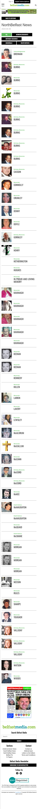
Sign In (11, 1)
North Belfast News (9, 753)
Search (19, 741)
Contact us (28, 749)
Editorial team (28, 751)
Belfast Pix (9, 755)
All (6, 34)
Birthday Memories (12, 39)
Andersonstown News (9, 749)
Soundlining (17, 792)
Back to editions (11, 18)
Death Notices (25, 43)
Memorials (9, 43)
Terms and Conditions (28, 755)
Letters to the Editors (28, 753)
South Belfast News (9, 751)
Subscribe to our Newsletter (19, 765)
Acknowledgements (22, 34)
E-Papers (9, 757)
